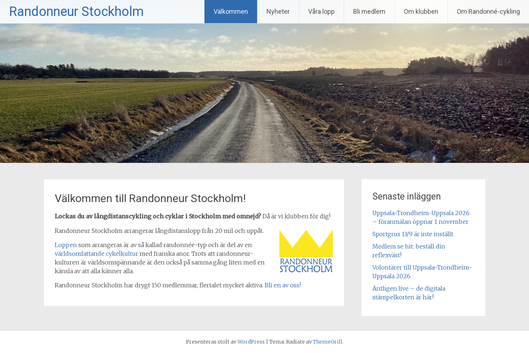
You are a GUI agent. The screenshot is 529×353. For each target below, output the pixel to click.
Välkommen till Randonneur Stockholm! (150, 198)
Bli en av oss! (283, 285)
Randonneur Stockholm (76, 11)
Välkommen (231, 11)
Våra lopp (321, 11)
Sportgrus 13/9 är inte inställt (412, 234)
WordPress (251, 341)
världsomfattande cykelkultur (96, 253)
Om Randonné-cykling (488, 11)
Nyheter (278, 11)
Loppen (66, 245)
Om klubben (421, 11)
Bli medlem (369, 11)
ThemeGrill (327, 341)
